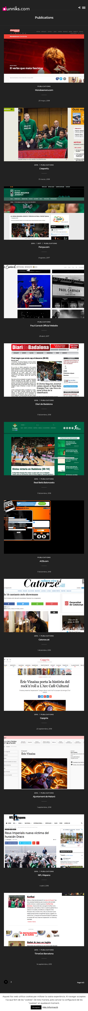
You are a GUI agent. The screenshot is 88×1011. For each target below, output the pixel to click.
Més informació (50, 1007)
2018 (36, 165)
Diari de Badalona (44, 404)
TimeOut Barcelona (44, 953)
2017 (39, 243)
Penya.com (44, 247)
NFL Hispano (44, 875)
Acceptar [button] (36, 1007)
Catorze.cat (44, 639)
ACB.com (44, 561)
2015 (36, 950)
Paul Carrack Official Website (44, 325)
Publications (44, 86)
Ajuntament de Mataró (44, 796)
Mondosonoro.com (44, 90)
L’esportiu (44, 168)
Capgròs (44, 718)
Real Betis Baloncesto (44, 482)
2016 (33, 243)
